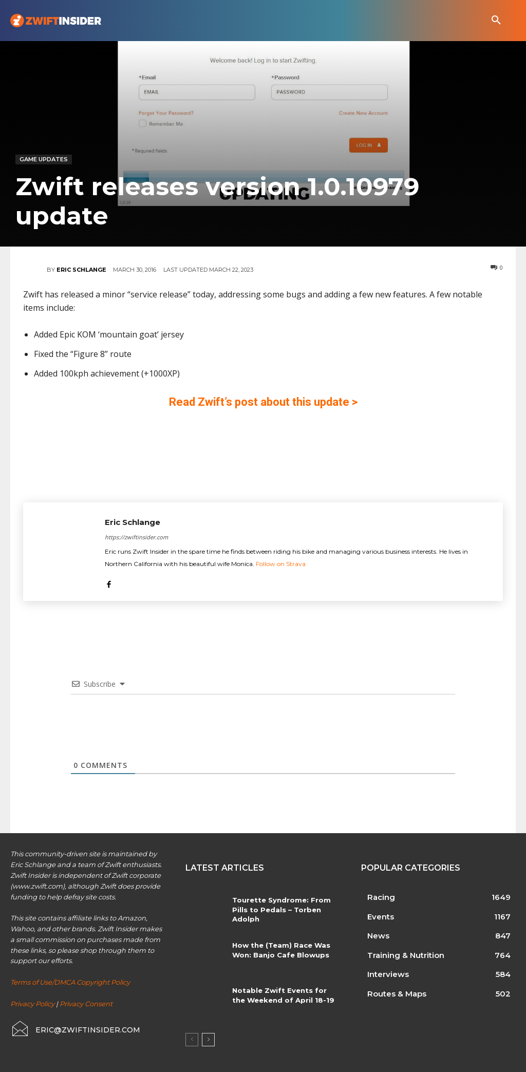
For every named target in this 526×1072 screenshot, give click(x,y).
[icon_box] (75, 1029)
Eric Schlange (81, 269)
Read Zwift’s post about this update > (263, 402)
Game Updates (43, 159)
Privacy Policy (32, 1004)
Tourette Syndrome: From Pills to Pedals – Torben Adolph (279, 909)
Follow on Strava (281, 564)
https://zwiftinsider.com (136, 537)
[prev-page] (191, 1039)
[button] (496, 20)
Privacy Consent (86, 1004)
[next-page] (208, 1039)
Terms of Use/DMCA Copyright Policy (70, 982)
